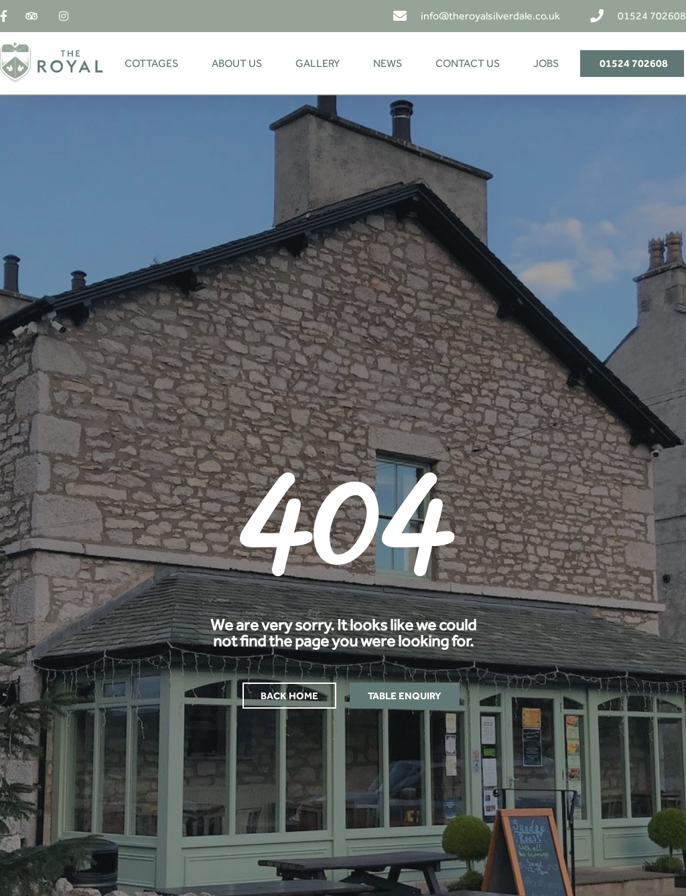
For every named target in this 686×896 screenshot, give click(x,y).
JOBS (546, 63)
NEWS (387, 63)
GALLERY (317, 63)
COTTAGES (151, 63)
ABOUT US (237, 63)
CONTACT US (467, 63)
